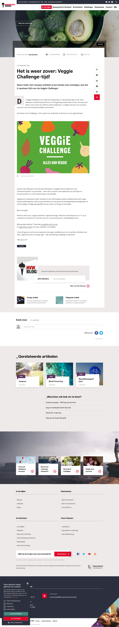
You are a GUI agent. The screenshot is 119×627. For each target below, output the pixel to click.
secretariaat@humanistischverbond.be (63, 597)
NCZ (42, 2)
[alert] (16, 603)
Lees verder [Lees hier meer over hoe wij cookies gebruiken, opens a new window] (15, 597)
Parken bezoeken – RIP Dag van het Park (61, 402)
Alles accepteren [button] (16, 614)
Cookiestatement (46, 621)
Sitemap (55, 621)
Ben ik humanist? (67, 500)
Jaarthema (65, 526)
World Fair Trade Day (53, 413)
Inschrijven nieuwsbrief (55, 2)
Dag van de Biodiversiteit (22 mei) (58, 407)
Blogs (18, 507)
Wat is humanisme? (68, 503)
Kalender (19, 503)
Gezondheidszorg (67, 534)
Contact (109, 7)
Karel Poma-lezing (23, 545)
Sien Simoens (33, 55)
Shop (45, 2)
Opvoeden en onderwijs (69, 530)
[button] (16, 622)
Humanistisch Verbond (61, 7)
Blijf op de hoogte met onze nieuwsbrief (43, 553)
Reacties (86, 54)
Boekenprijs (20, 541)
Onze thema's (66, 507)
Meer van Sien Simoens (78, 286)
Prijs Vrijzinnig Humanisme (25, 538)
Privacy (38, 621)
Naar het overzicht (25, 23)
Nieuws (19, 500)
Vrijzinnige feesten (34, 2)
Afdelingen (88, 7)
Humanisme (99, 7)
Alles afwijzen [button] (16, 618)
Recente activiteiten (23, 534)
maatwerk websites (35, 624)
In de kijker (46, 7)
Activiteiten (78, 7)
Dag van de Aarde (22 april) (56, 418)
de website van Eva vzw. (49, 224)
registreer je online (25, 227)
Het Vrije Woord (23, 2)
